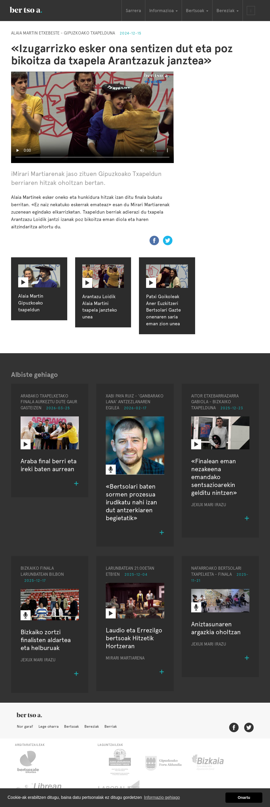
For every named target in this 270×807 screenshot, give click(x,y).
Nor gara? (25, 726)
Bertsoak (71, 726)
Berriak (110, 726)
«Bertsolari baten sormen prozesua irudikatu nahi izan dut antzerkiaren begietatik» (131, 502)
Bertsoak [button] (197, 10)
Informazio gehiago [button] (162, 797)
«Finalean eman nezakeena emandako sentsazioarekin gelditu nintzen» (214, 476)
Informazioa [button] (163, 10)
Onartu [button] (244, 797)
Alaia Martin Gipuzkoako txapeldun (30, 302)
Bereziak (91, 726)
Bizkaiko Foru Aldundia (213, 762)
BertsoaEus (33, 9)
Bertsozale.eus (31, 762)
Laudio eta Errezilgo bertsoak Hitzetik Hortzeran (134, 638)
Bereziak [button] (227, 10)
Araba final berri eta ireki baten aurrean (48, 465)
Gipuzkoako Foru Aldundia (166, 762)
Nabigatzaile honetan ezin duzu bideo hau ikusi (92, 117)
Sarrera (133, 10)
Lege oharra (48, 726)
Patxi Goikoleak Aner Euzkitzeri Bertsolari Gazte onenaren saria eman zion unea (163, 310)
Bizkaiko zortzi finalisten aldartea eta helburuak (46, 640)
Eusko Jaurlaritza (119, 762)
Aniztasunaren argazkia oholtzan (216, 628)
